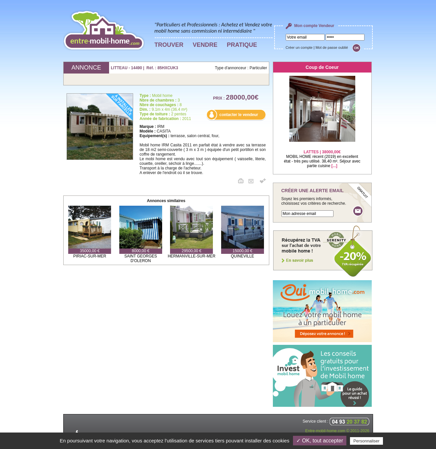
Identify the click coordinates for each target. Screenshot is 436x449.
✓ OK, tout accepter (319, 440)
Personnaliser (366, 440)
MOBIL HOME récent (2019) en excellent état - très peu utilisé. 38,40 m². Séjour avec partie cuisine (322, 154)
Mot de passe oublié (331, 47)
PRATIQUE (242, 45)
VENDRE (205, 45)
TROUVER (169, 45)
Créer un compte (299, 47)
